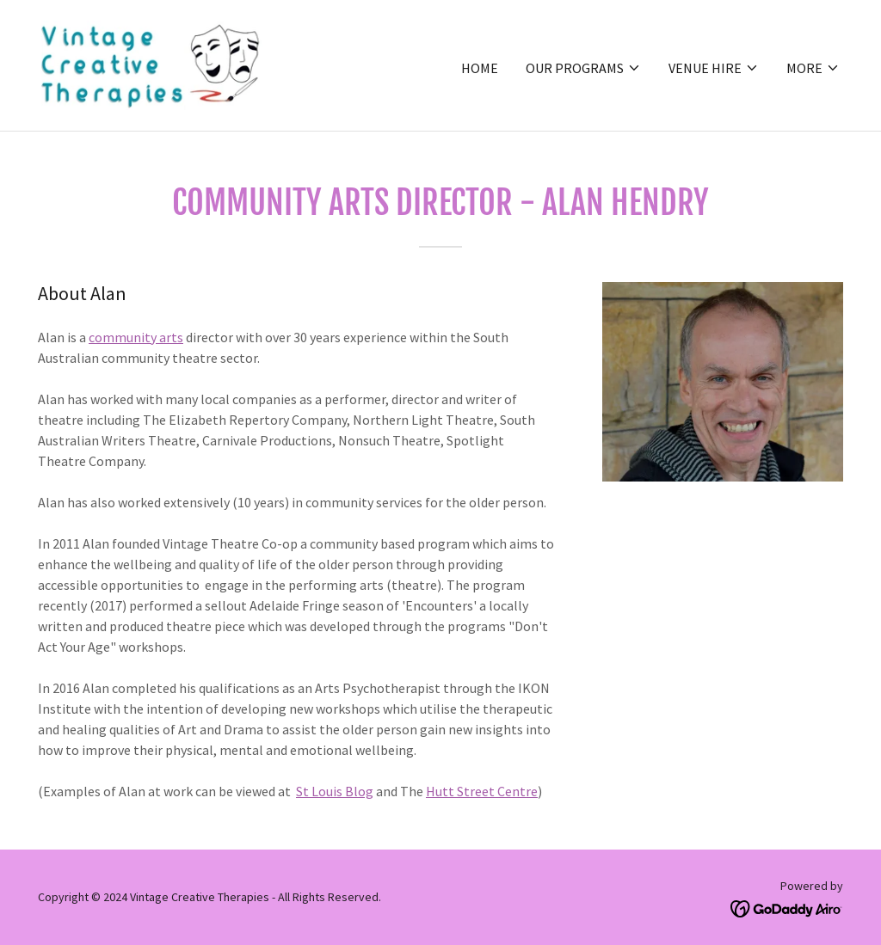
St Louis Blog (334, 791)
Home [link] (479, 68)
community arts (136, 337)
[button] (583, 68)
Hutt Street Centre (482, 791)
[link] (152, 63)
